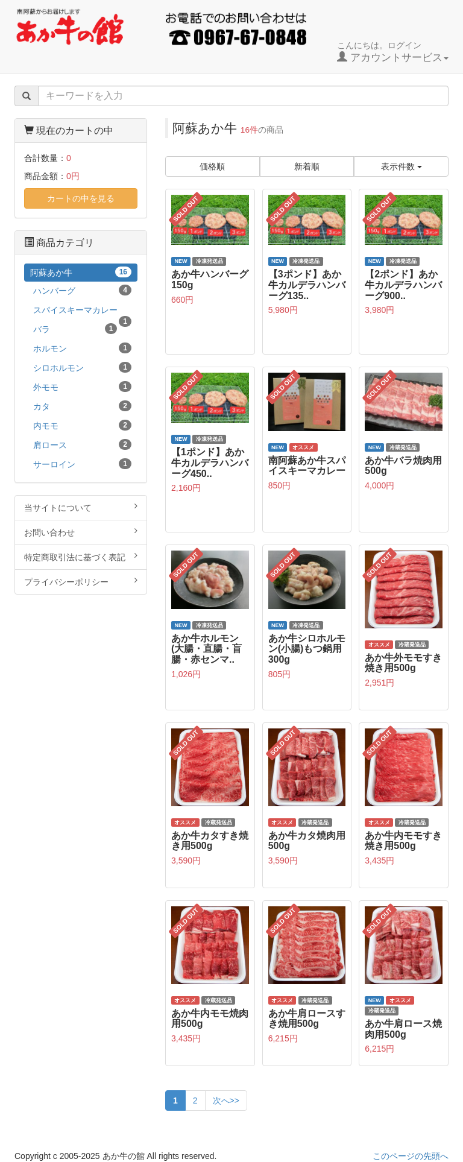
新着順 (307, 166)
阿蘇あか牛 (80, 272)
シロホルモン (82, 367)
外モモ (82, 386)
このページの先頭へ (411, 1156)
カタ (82, 405)
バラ (75, 328)
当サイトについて (80, 507)
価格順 (212, 166)
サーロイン (82, 463)
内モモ (82, 425)
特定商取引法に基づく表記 (80, 556)
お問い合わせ (80, 531)
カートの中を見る (81, 198)
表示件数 (401, 166)
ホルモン (82, 348)
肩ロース (82, 444)
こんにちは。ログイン (393, 51)
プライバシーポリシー (80, 581)
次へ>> (226, 1100)
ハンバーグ (82, 290)
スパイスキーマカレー (82, 312)
